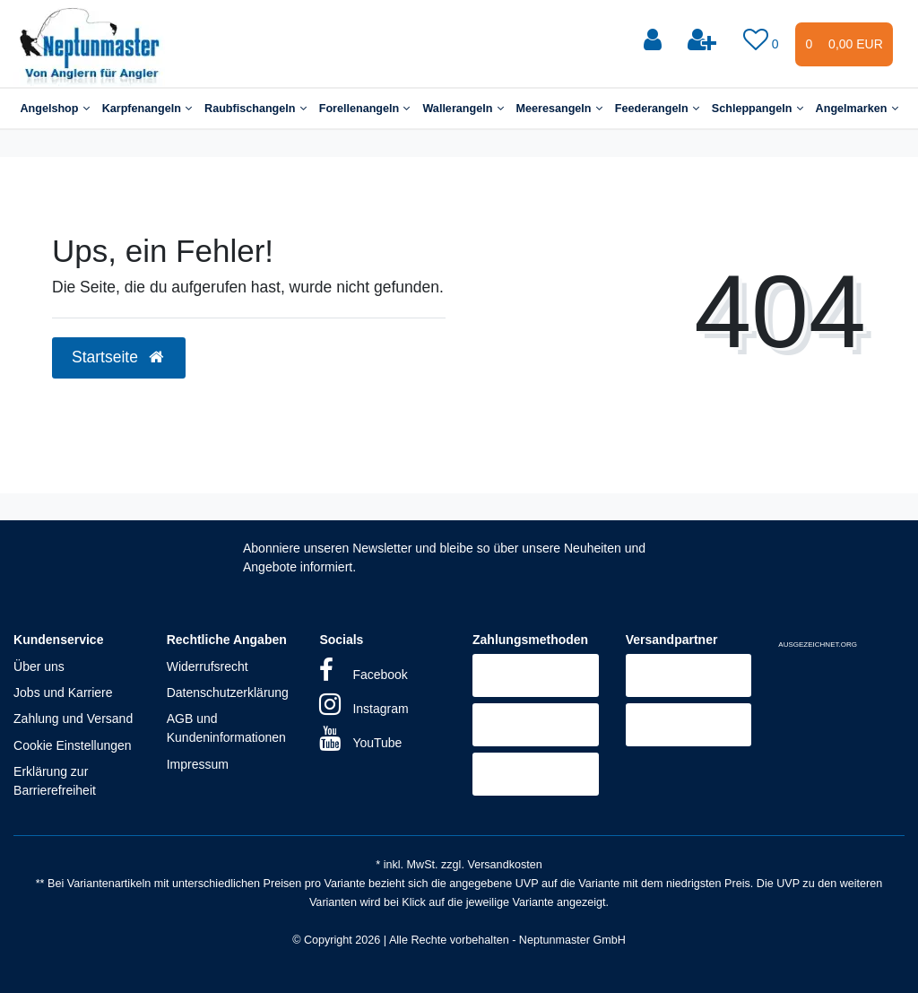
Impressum (198, 764)
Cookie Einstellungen (72, 745)
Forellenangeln (365, 108)
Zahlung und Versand (73, 718)
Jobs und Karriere (63, 692)
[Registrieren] (704, 40)
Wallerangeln (462, 108)
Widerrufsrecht (207, 666)
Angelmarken (857, 108)
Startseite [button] (119, 357)
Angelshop (54, 108)
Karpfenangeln (147, 108)
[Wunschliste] (762, 40)
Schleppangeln (757, 108)
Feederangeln (657, 108)
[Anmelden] (654, 40)
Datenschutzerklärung (228, 692)
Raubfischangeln (255, 108)
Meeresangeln (559, 108)
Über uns (39, 666)
